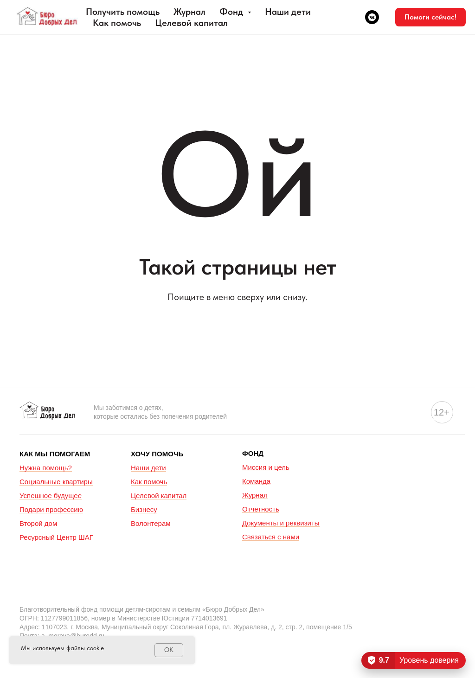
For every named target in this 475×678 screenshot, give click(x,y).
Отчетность (260, 509)
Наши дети (288, 11)
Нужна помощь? (45, 468)
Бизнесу (144, 509)
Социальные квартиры (56, 482)
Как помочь (117, 22)
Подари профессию (51, 509)
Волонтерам (151, 523)
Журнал (189, 11)
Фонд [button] (232, 11)
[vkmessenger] (372, 17)
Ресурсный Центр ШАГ (56, 537)
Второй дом (38, 523)
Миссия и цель (265, 467)
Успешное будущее (50, 495)
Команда (256, 481)
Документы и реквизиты (281, 523)
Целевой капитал (191, 22)
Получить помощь (123, 11)
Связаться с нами (270, 537)
